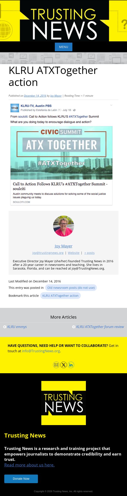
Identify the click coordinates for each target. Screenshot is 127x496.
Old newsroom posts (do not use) (71, 288)
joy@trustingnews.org (48, 253)
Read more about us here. (29, 465)
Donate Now (21, 478)
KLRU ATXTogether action (60, 296)
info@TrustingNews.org (41, 351)
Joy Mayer (56, 95)
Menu (63, 47)
